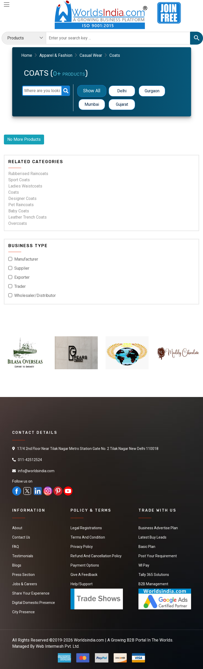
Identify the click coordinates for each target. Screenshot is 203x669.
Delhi (122, 90)
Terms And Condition (88, 537)
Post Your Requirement (157, 556)
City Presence (23, 612)
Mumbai (92, 104)
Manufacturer (26, 259)
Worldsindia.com (89, 640)
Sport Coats (19, 179)
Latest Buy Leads (152, 537)
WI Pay (143, 565)
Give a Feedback (84, 575)
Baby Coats (18, 210)
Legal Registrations (86, 528)
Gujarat (122, 104)
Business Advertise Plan (158, 528)
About (17, 528)
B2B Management (153, 584)
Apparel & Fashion (55, 55)
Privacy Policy (82, 547)
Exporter (22, 277)
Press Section (23, 575)
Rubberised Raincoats (28, 173)
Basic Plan (146, 547)
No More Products (24, 139)
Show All (92, 91)
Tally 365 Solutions (153, 575)
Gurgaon (152, 90)
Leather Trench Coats (27, 217)
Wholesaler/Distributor (35, 295)
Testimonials (22, 556)
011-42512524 (30, 460)
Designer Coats (22, 198)
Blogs (16, 565)
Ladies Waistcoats (25, 186)
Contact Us (21, 537)
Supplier (21, 268)
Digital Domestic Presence (33, 603)
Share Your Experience (31, 593)
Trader (20, 286)
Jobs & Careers (24, 584)
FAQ (15, 547)
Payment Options (85, 565)
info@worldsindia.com (36, 471)
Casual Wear (91, 55)
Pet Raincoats (21, 204)
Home (26, 55)
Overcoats (17, 223)
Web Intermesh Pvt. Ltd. (57, 646)
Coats (13, 192)
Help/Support (82, 584)
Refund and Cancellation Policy (96, 556)
